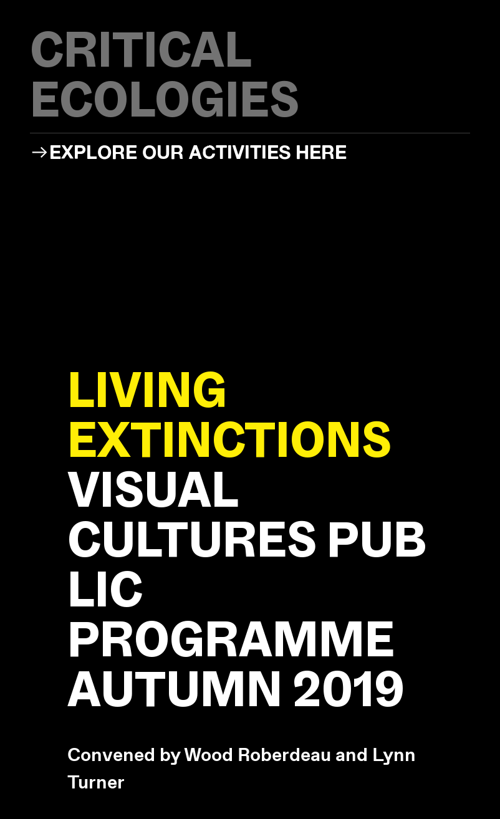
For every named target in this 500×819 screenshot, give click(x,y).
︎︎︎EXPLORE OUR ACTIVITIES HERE (188, 152)
